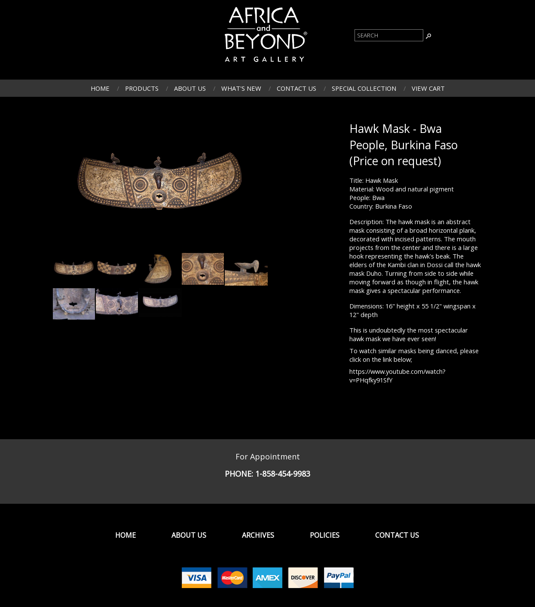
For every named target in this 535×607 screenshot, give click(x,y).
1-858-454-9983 (282, 473)
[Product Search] (389, 35)
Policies (324, 535)
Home (100, 88)
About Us (190, 88)
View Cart (428, 88)
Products (142, 88)
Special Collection (364, 88)
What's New (241, 88)
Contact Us (296, 88)
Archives (258, 535)
